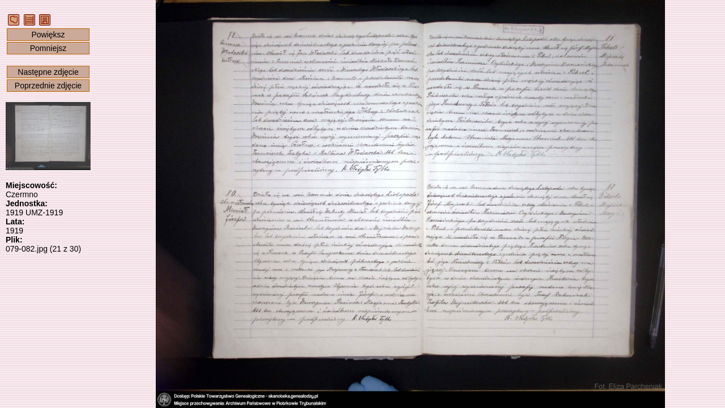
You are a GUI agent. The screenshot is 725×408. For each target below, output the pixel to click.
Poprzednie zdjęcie (48, 85)
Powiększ (48, 34)
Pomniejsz (48, 48)
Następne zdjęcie (48, 71)
